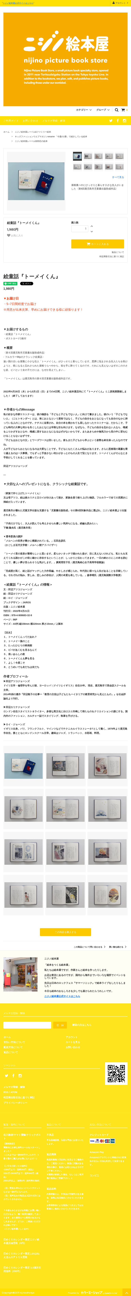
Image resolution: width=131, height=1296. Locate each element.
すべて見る (118, 177)
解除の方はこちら (81, 1024)
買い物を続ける (118, 947)
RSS (5, 1091)
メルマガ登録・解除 (53, 120)
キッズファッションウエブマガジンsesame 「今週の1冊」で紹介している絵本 (51, 136)
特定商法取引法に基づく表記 (18, 1096)
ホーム (6, 132)
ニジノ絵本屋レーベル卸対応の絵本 (31, 141)
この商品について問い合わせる (90, 947)
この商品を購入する (65, 932)
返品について (118, 252)
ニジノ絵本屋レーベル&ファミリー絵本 (33, 132)
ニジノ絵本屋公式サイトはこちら (18, 3)
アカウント (120, 2)
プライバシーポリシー (15, 1101)
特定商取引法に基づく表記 (111, 256)
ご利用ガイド (11, 120)
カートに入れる (97, 244)
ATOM (13, 1091)
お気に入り (15, 235)
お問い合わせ (30, 120)
